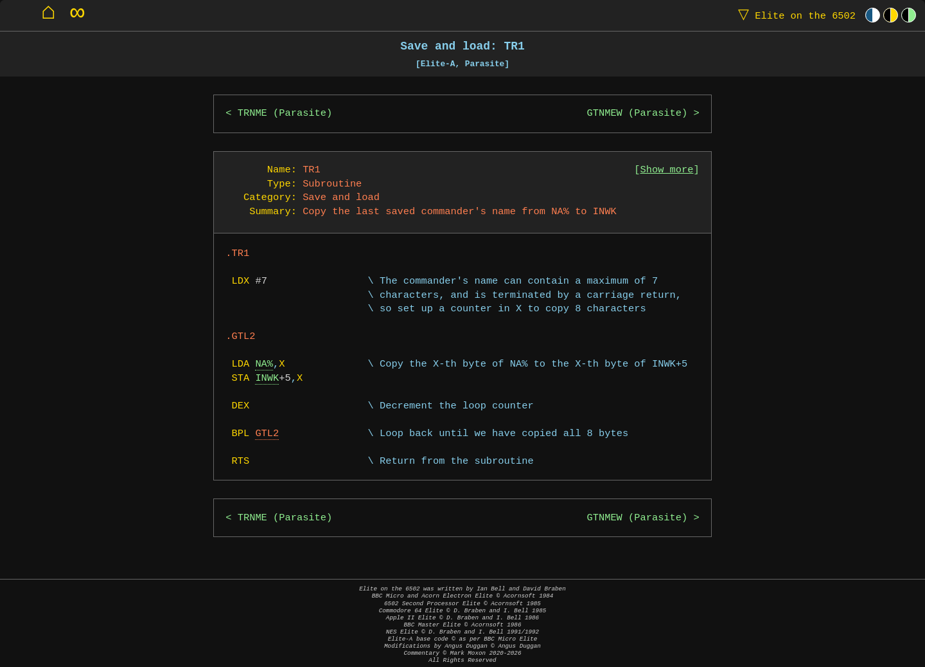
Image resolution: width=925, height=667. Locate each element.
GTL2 (267, 434)
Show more (667, 170)
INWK (267, 378)
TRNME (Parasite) (285, 113)
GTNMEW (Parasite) (637, 113)
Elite (794, 15)
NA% (264, 364)
